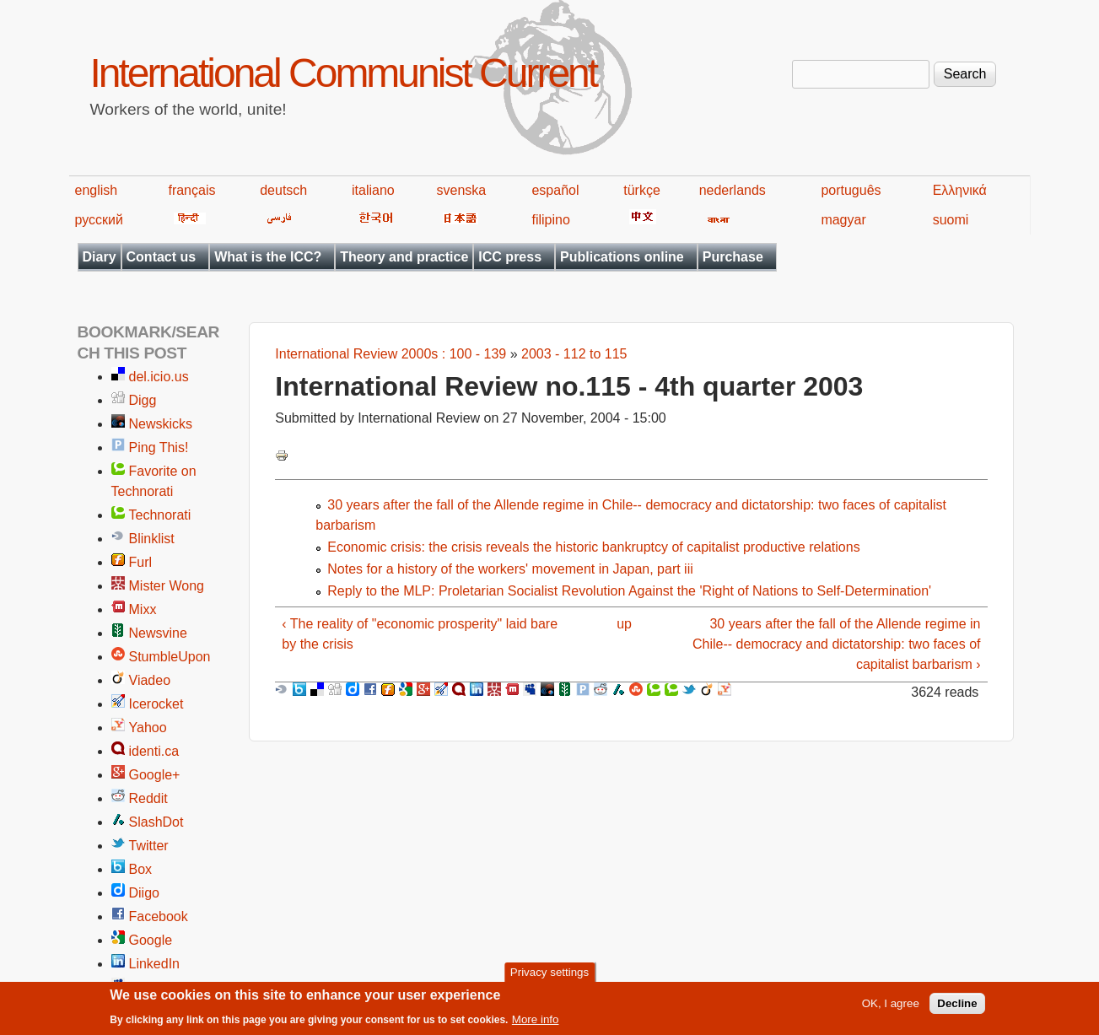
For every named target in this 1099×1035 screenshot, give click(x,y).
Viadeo (150, 680)
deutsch (283, 190)
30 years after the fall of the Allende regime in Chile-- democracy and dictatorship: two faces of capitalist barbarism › (836, 644)
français (191, 190)
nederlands (732, 190)
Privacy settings (549, 975)
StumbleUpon (170, 657)
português (851, 190)
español (555, 190)
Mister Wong (167, 586)
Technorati (160, 515)
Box (141, 869)
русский (99, 220)
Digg (143, 400)
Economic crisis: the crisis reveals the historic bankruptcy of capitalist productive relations (593, 547)
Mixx (143, 609)
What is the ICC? (267, 257)
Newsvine (158, 633)
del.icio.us (159, 376)
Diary (99, 257)
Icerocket (156, 704)
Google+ (154, 775)
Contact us (162, 257)
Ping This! (159, 447)
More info (535, 1023)
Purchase (733, 257)
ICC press (509, 257)
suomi (951, 220)
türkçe (641, 190)
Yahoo (148, 727)
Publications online (622, 257)
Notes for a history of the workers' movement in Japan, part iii (509, 569)
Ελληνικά (960, 190)
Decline (957, 1007)
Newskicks (161, 424)
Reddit (148, 798)
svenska (462, 190)
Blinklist (152, 538)
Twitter (149, 845)
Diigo (144, 893)
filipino (550, 220)
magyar (843, 220)
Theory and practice (404, 257)
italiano (373, 190)
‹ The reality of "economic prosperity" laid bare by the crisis (420, 634)
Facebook (158, 916)
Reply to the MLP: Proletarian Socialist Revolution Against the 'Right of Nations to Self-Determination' (629, 591)
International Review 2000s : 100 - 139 (390, 354)
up (624, 624)
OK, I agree (890, 1007)
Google (151, 940)
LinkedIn (154, 964)
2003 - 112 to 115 (574, 354)
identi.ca (154, 751)
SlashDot (156, 822)
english (96, 190)
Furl (141, 562)
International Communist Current (343, 73)
